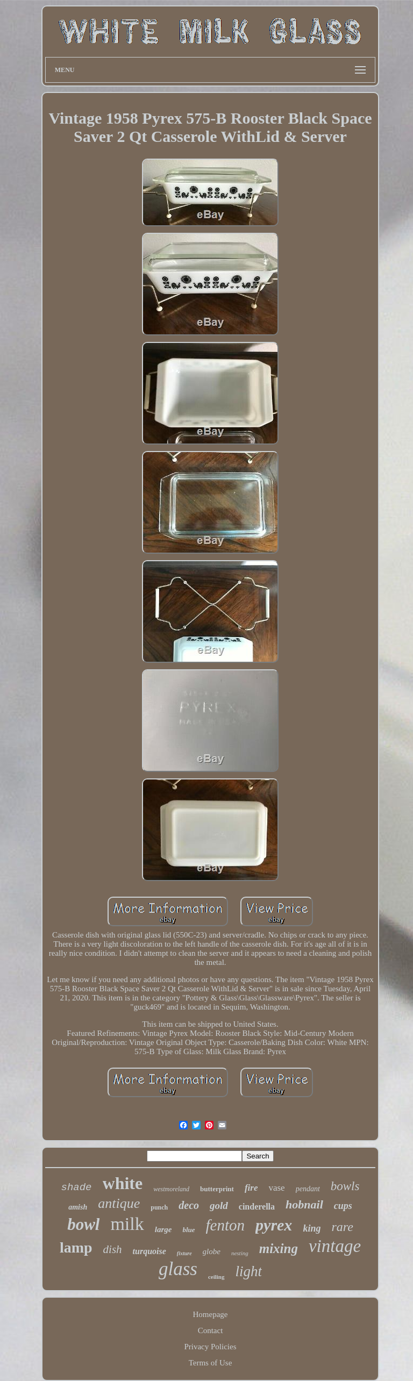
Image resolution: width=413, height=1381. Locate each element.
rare (342, 1227)
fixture (184, 1253)
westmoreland (171, 1189)
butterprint (217, 1189)
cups (343, 1205)
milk (127, 1224)
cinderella (257, 1206)
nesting (239, 1253)
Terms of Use (210, 1362)
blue (188, 1230)
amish (77, 1207)
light (249, 1271)
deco (189, 1205)
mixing (278, 1248)
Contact (210, 1330)
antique (119, 1203)
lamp (76, 1247)
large (163, 1229)
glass (178, 1268)
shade (76, 1187)
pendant (308, 1189)
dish (112, 1249)
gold (219, 1205)
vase (276, 1188)
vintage (335, 1246)
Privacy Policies (210, 1346)
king (312, 1228)
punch (159, 1207)
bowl (83, 1224)
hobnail (304, 1204)
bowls (345, 1186)
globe (211, 1251)
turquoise (149, 1251)
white (123, 1183)
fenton (225, 1225)
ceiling (216, 1276)
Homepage (210, 1314)
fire (251, 1188)
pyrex (273, 1225)
